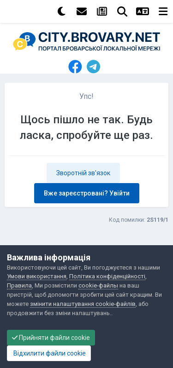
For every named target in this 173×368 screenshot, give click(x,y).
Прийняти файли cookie (51, 337)
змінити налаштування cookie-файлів (83, 303)
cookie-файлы (98, 285)
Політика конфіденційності (107, 276)
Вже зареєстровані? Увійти (87, 193)
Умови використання (36, 276)
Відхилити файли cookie (49, 353)
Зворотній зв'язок (83, 173)
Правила (19, 285)
